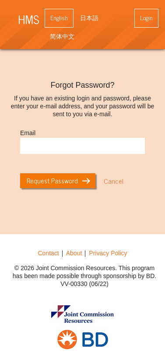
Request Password (58, 180)
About (74, 253)
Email (27, 132)
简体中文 (62, 36)
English (59, 17)
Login (146, 17)
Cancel (113, 180)
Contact (48, 253)
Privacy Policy (108, 253)
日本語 (89, 17)
